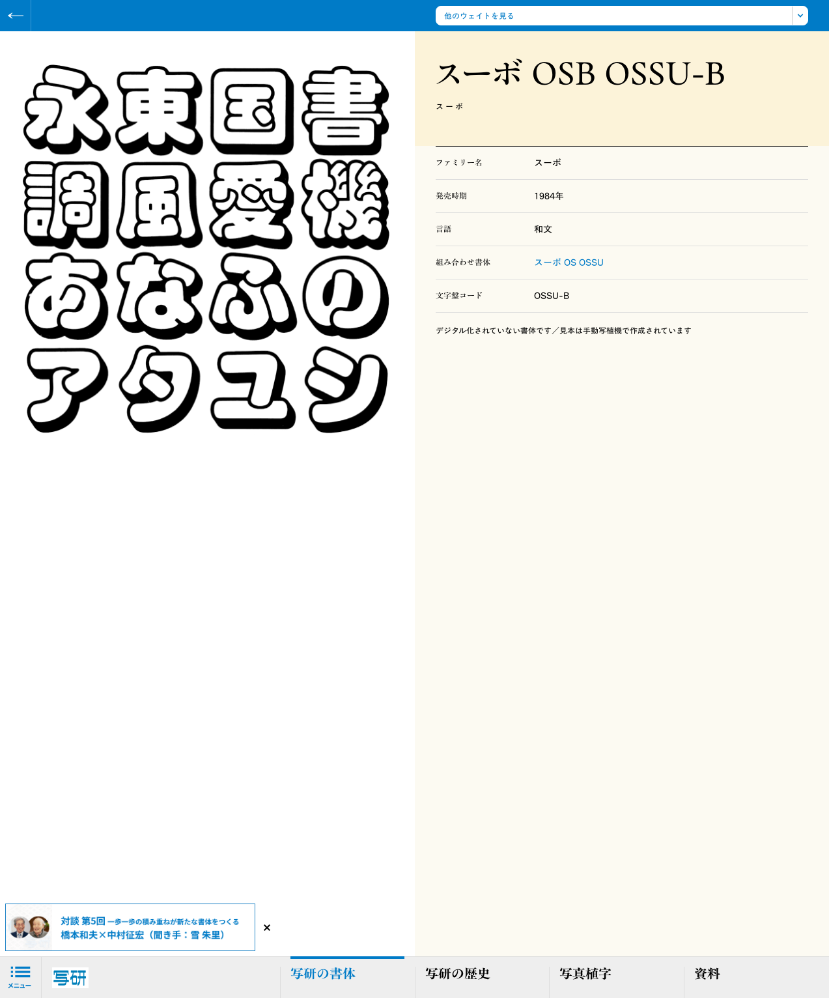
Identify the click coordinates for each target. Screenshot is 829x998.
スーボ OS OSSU (569, 262)
